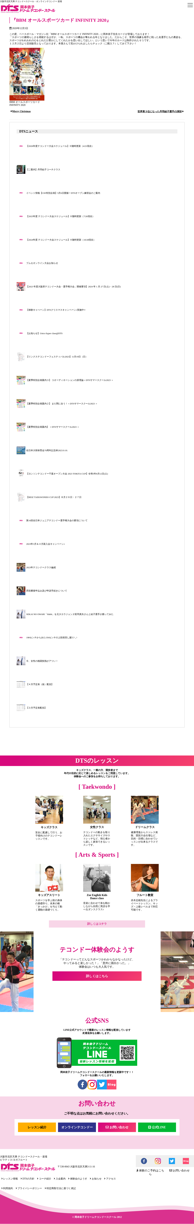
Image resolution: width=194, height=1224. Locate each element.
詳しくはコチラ (97, 923)
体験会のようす (77, 1178)
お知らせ (96, 1178)
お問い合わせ (117, 1127)
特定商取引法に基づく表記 (60, 1188)
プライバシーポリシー (29, 1188)
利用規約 (7, 1188)
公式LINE (157, 1127)
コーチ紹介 (44, 1178)
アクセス (110, 1178)
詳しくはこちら (97, 976)
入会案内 (60, 1178)
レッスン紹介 (37, 1127)
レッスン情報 (9, 1178)
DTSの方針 (27, 1178)
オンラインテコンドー (77, 1127)
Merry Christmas (21, 111)
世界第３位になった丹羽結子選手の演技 (160, 111)
